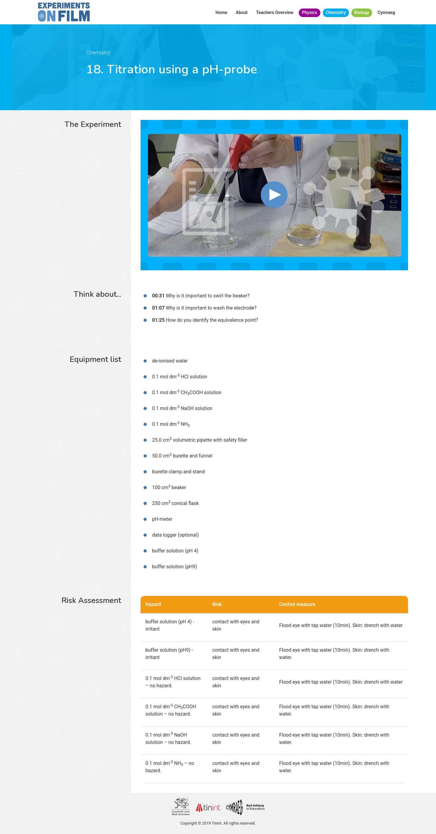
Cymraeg (386, 12)
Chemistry (336, 12)
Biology (361, 12)
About (242, 12)
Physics (309, 12)
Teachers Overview (275, 12)
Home (221, 12)
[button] (274, 194)
